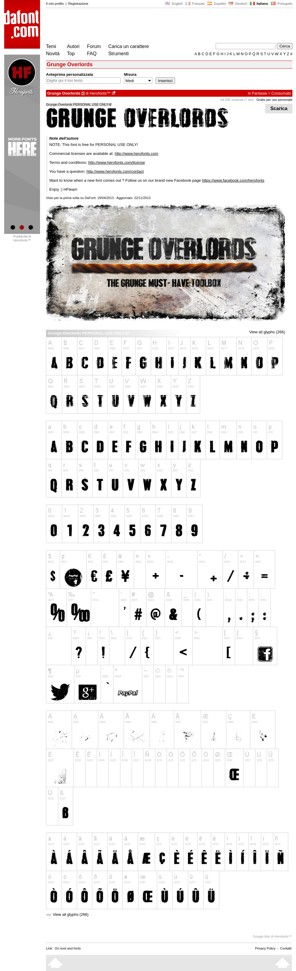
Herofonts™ (100, 93)
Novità (52, 53)
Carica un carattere (128, 46)
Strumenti (118, 53)
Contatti (286, 948)
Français (195, 3)
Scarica (279, 108)
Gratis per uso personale (274, 99)
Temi (51, 46)
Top (71, 53)
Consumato (281, 93)
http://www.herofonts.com (136, 153)
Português (281, 3)
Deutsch (238, 3)
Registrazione (78, 3)
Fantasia (259, 93)
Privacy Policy (265, 948)
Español (216, 3)
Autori (73, 46)
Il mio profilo (55, 3)
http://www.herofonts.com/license (116, 162)
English (173, 3)
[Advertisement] (154, 26)
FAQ (91, 53)
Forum (94, 46)
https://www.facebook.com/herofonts (233, 180)
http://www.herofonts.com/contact (115, 171)
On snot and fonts (68, 948)
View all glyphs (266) (267, 332)
